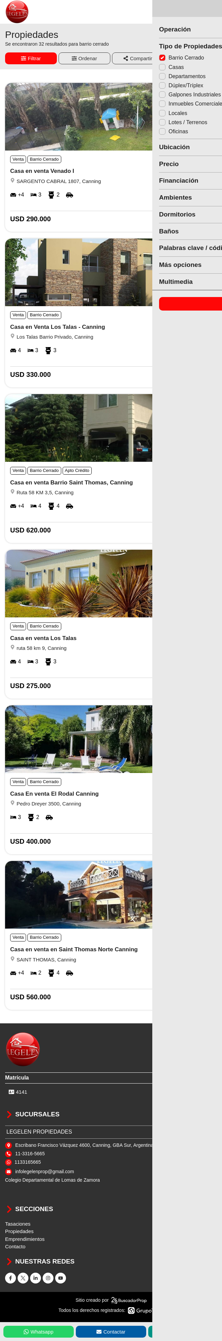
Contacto (15, 1246)
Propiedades (19, 1231)
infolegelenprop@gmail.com (44, 1171)
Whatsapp (38, 1332)
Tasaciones (17, 1224)
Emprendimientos (25, 1239)
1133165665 (28, 1162)
